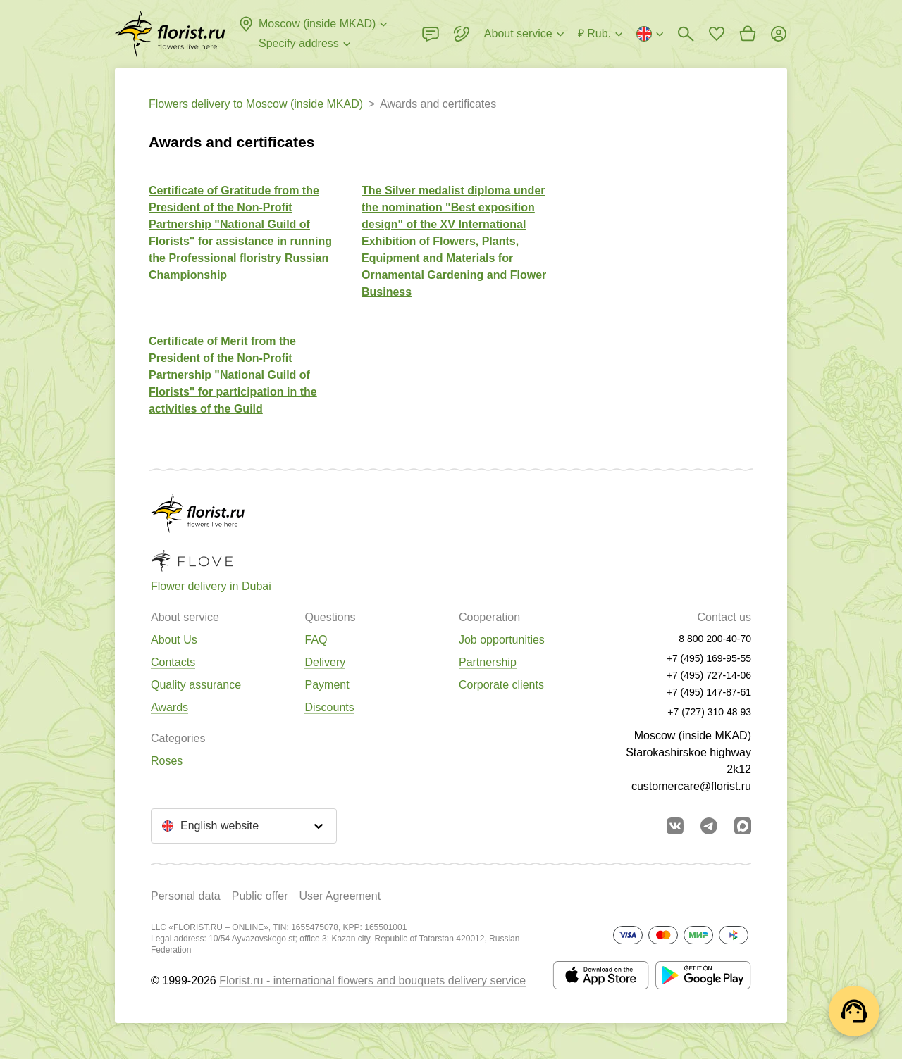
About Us (174, 640)
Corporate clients (501, 685)
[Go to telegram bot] (709, 826)
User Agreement (340, 896)
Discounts (329, 707)
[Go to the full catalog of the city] (170, 34)
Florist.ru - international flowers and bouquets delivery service (372, 980)
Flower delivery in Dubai (211, 586)
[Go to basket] (748, 34)
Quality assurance (196, 685)
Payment (326, 685)
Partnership (488, 662)
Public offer (260, 896)
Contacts (173, 662)
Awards (169, 707)
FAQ (315, 640)
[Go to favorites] (717, 34)
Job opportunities (502, 640)
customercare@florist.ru (691, 786)
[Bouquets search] (686, 34)
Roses (167, 761)
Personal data (186, 896)
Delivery (324, 662)
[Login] (779, 34)
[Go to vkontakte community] (675, 826)
